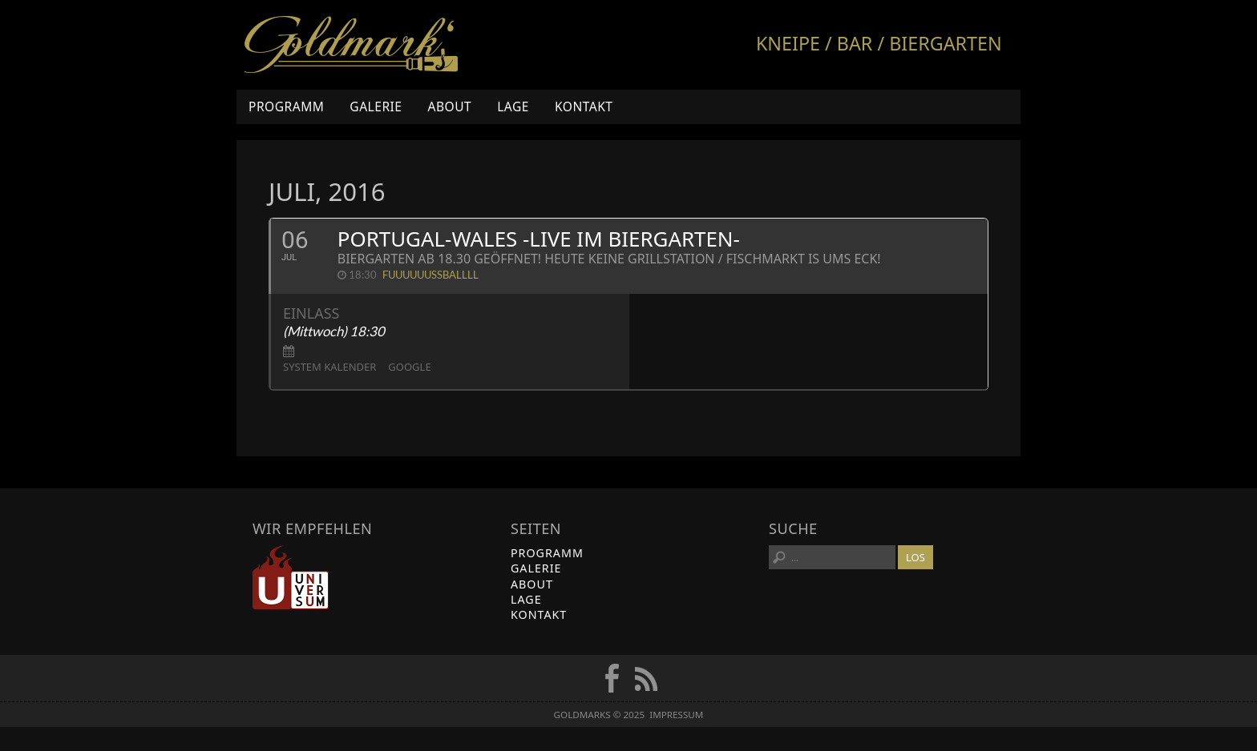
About (449, 106)
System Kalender (329, 366)
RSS (646, 678)
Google (409, 366)
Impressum (676, 715)
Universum (291, 577)
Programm (286, 106)
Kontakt (584, 106)
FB (612, 678)
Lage (513, 106)
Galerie (376, 106)
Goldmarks (351, 45)
